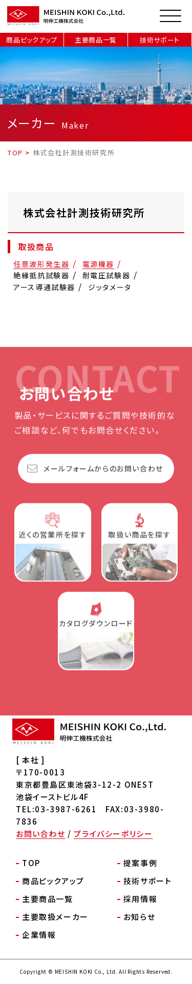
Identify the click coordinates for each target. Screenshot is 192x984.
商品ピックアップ (31, 40)
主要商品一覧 (96, 40)
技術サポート (160, 40)
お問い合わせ (41, 833)
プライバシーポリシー (113, 833)
